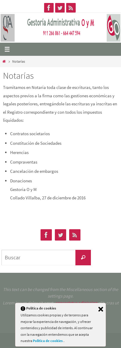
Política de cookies (48, 340)
